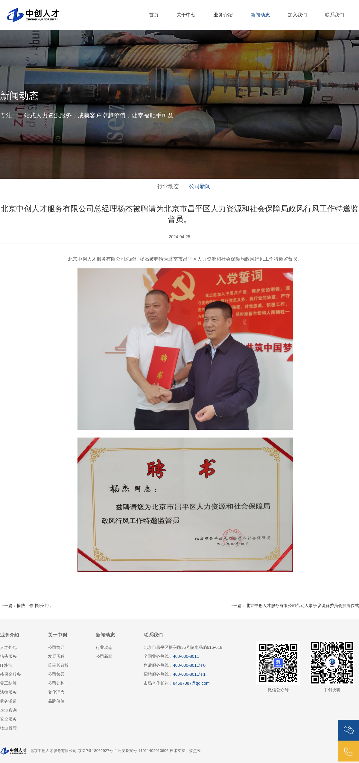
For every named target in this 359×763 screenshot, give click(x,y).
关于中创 (186, 14)
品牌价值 (56, 701)
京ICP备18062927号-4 (97, 750)
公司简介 (56, 647)
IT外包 (6, 665)
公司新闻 (200, 186)
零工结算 (8, 683)
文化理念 (56, 692)
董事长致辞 (58, 665)
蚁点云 (195, 750)
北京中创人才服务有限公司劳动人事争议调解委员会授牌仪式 (302, 605)
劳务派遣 (8, 701)
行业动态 (168, 186)
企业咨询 (8, 710)
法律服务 (8, 692)
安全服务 (8, 719)
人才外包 (8, 647)
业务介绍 (223, 14)
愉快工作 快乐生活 (34, 605)
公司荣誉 (56, 674)
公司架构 (56, 683)
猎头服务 (8, 656)
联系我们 (334, 14)
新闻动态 (260, 14)
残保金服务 (10, 674)
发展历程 (56, 656)
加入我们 (297, 14)
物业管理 (8, 728)
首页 (154, 14)
